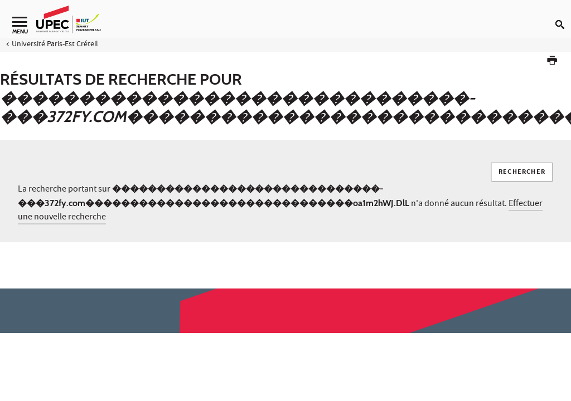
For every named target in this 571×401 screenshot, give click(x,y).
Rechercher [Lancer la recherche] (522, 172)
